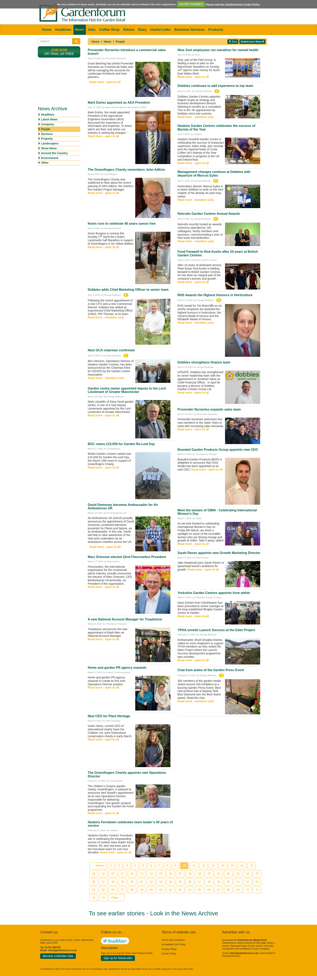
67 (218, 889)
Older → (116, 897)
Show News (49, 148)
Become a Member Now (58, 956)
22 (132, 873)
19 (103, 873)
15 (232, 865)
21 (122, 873)
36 (93, 881)
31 (218, 873)
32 (228, 873)
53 (257, 881)
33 (238, 873)
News (79, 30)
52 (247, 881)
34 (247, 873)
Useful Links (160, 30)
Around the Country (54, 153)
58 (132, 889)
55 (103, 889)
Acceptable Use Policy (173, 944)
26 (170, 873)
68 (228, 889)
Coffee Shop (109, 30)
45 (180, 881)
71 (257, 889)
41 (141, 881)
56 (112, 889)
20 (112, 873)
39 (122, 881)
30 (209, 873)
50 (228, 881)
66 (209, 889)
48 (209, 881)
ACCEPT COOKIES (191, 4)
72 (93, 897)
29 (199, 873)
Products (215, 30)
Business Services (189, 30)
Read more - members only (106, 317)
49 (218, 881)
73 (103, 897)
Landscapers (49, 143)
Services (47, 134)
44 (170, 881)
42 (151, 881)
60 (151, 889)
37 (103, 881)
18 (93, 873)
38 (112, 881)
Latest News (49, 119)
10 (184, 865)
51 (238, 881)
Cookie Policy (169, 953)
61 (161, 889)
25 (161, 873)
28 (189, 873)
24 (151, 873)
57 (122, 889)
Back (233, 41)
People (120, 41)
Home (46, 30)
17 (251, 865)
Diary (142, 30)
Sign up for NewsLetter (118, 958)
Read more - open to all (105, 82)
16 (242, 865)
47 (199, 881)
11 (193, 865)
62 (170, 889)
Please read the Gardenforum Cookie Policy (232, 4)
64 (189, 889)
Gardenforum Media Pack (252, 940)
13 (213, 865)
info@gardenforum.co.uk (62, 950)
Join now (59, 50)
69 (238, 889)
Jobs (92, 30)
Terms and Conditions (173, 940)
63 (180, 889)
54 (93, 889)
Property (47, 138)
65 (199, 889)
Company (47, 124)
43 (161, 881)
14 (222, 865)
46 (189, 881)
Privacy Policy (169, 949)
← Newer (98, 865)
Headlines (63, 30)
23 (141, 873)
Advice (128, 30)
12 (203, 865)
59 (141, 889)
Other (45, 162)
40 (132, 881)
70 (247, 889)
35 (257, 873)
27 (180, 873)
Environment (49, 158)
